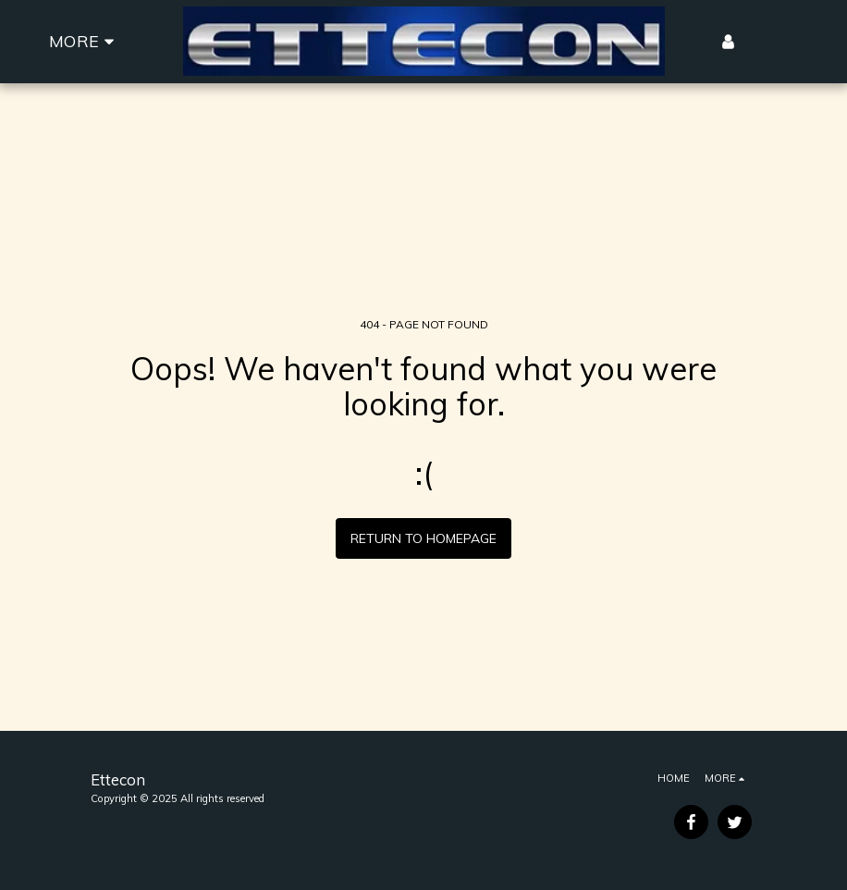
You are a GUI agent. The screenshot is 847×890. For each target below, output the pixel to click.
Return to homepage (423, 538)
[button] (759, 41)
